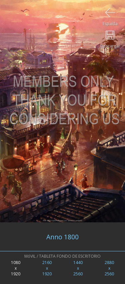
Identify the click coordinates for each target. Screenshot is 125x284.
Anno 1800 (62, 236)
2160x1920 (47, 268)
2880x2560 (109, 268)
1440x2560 (78, 268)
